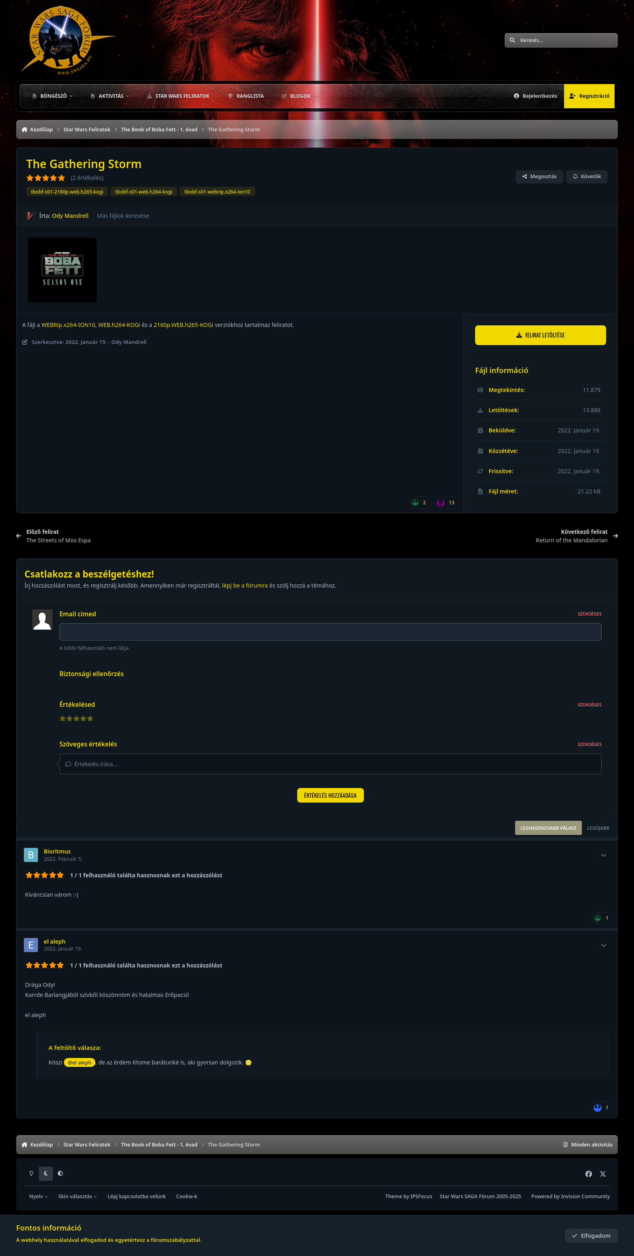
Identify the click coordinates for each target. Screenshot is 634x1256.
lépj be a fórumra (245, 585)
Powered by (570, 1196)
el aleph (55, 941)
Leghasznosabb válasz (548, 828)
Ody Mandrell (70, 215)
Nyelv (38, 1196)
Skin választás (77, 1196)
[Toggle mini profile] (603, 855)
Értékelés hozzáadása (330, 795)
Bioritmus (57, 851)
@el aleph (79, 1062)
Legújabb (598, 828)
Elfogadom (591, 1235)
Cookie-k (186, 1196)
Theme (393, 1196)
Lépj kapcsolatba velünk (137, 1196)
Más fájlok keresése (123, 215)
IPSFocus (421, 1196)
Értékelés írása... (91, 764)
